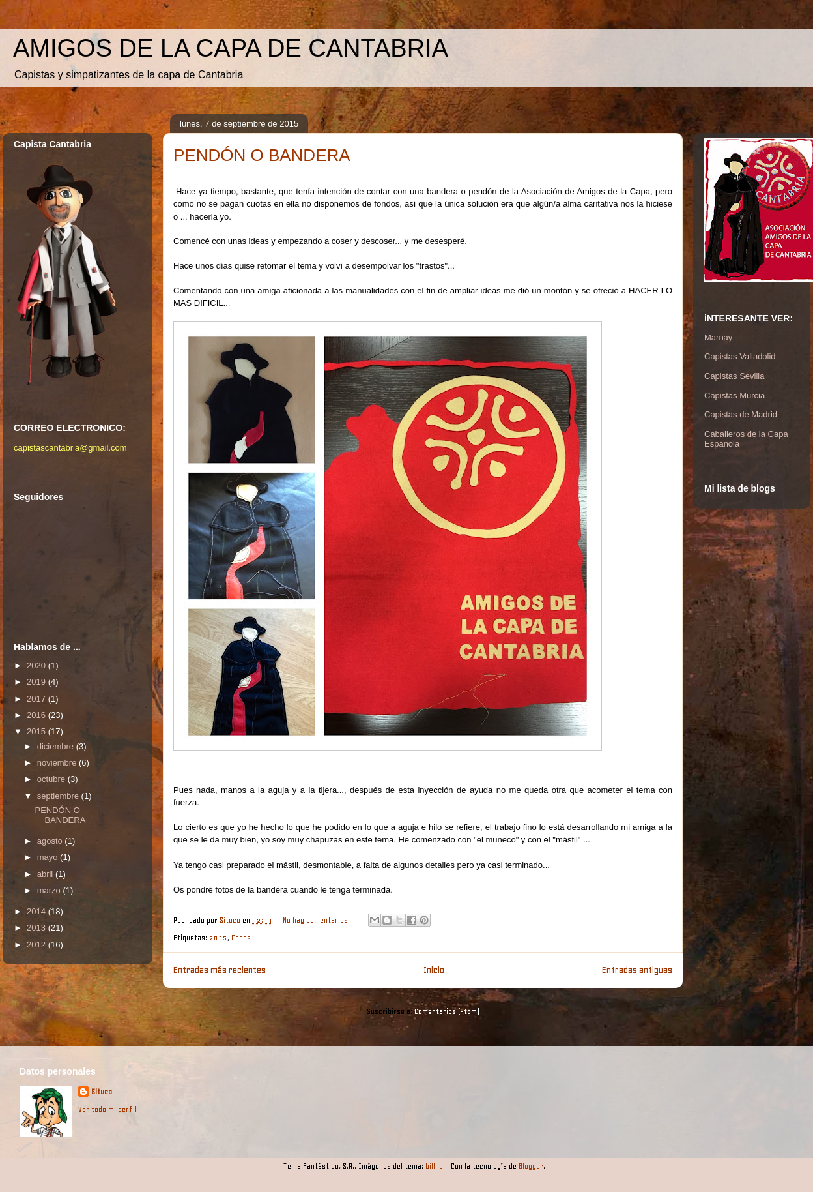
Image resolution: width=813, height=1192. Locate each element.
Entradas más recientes (219, 969)
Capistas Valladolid (740, 356)
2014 (37, 911)
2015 (218, 938)
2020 (37, 665)
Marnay (718, 337)
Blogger (531, 1166)
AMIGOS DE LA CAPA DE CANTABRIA (230, 48)
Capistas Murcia (734, 395)
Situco (101, 1092)
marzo (50, 890)
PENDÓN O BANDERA (261, 155)
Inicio (433, 969)
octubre (52, 779)
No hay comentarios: (317, 920)
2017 (37, 699)
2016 (37, 715)
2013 (37, 927)
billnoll (436, 1166)
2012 (37, 944)
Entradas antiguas (637, 969)
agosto (51, 841)
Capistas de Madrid (740, 414)
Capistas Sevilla (734, 376)
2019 (37, 682)
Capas (241, 938)
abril (46, 874)
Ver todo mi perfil (107, 1109)
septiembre (59, 796)
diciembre (56, 746)
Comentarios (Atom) (446, 1011)
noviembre (58, 762)
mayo (48, 857)
